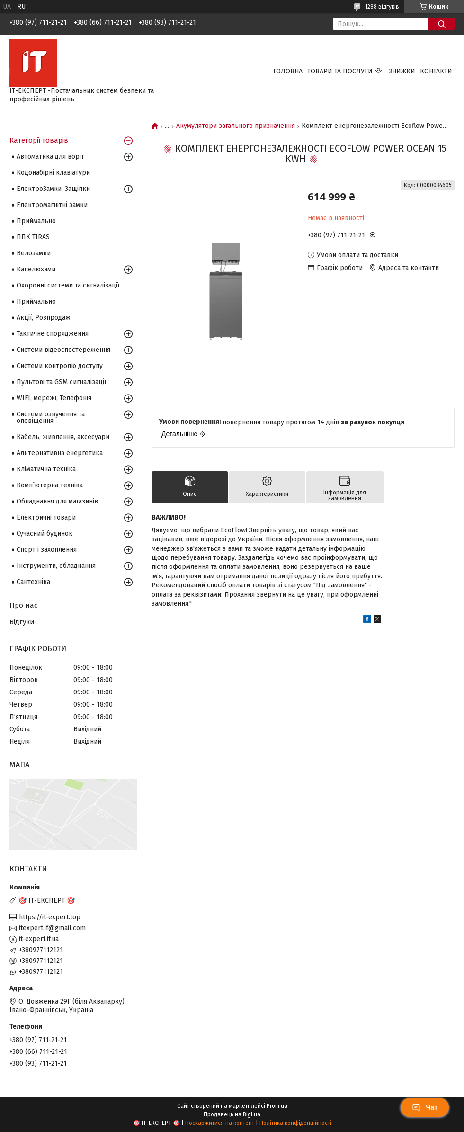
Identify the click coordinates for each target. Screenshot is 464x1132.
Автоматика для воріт (50, 157)
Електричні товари (46, 517)
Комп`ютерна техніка (50, 485)
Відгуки (22, 622)
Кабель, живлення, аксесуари (63, 437)
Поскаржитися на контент (219, 1123)
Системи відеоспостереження (63, 350)
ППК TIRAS (33, 237)
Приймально (36, 221)
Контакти (436, 71)
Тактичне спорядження (53, 334)
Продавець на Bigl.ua (232, 1114)
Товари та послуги (340, 71)
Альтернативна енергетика (60, 453)
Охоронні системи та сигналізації (68, 285)
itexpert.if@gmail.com (52, 928)
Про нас (23, 605)
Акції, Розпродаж (44, 318)
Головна (288, 71)
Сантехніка (33, 582)
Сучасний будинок (44, 534)
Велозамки (34, 253)
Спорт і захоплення (47, 550)
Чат (424, 1107)
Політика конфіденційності (295, 1123)
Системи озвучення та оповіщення (51, 417)
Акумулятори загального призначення (235, 126)
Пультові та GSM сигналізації (61, 382)
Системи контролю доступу (60, 366)
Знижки (402, 71)
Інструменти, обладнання (56, 566)
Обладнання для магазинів (57, 501)
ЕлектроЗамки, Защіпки (53, 189)
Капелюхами (36, 269)
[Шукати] (441, 24)
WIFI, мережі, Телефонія (54, 398)
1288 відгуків (382, 6)
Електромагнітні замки (52, 205)
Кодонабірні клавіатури (53, 173)
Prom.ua (277, 1106)
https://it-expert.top (49, 917)
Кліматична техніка (46, 469)
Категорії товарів (38, 140)
